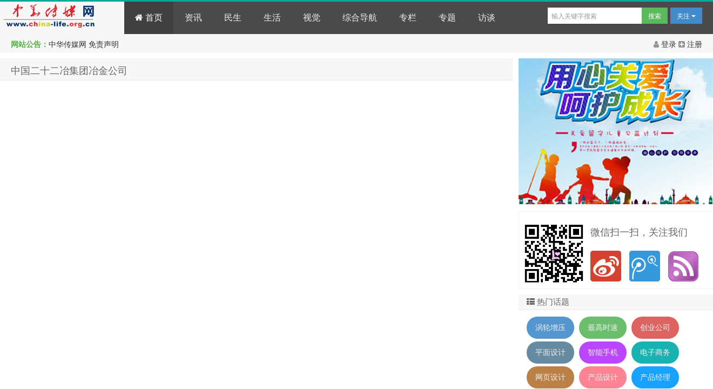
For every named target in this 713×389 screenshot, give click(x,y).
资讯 (193, 17)
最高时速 (603, 327)
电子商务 (655, 352)
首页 (149, 17)
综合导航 (359, 17)
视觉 (311, 17)
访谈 (486, 17)
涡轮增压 (550, 327)
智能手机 (603, 352)
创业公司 (655, 327)
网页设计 (550, 377)
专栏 (407, 17)
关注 (686, 16)
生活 (272, 17)
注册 (690, 44)
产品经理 (655, 377)
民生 (232, 17)
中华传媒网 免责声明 (84, 44)
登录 (666, 44)
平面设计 (550, 352)
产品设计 (603, 377)
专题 (447, 17)
